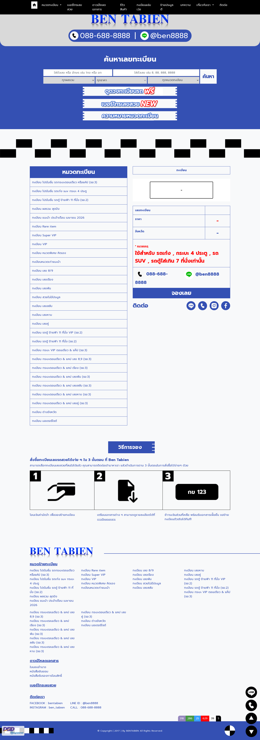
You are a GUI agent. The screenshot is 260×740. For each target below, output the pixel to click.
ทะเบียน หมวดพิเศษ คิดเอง (49, 253)
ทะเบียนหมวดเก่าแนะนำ (46, 262)
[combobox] (121, 80)
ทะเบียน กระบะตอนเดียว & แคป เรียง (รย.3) (59, 368)
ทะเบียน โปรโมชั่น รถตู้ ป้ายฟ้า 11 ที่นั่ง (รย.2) (60, 200)
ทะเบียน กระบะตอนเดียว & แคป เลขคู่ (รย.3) (60, 403)
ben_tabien (57, 707)
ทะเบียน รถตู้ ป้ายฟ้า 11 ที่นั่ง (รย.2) (54, 341)
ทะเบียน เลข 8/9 (42, 271)
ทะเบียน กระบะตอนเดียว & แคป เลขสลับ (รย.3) (61, 385)
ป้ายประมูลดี (166, 7)
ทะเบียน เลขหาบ (42, 315)
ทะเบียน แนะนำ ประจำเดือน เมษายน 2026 (58, 218)
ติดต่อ (223, 5)
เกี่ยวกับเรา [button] (204, 5)
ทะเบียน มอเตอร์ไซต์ (44, 421)
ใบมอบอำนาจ (38, 667)
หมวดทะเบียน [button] (50, 5)
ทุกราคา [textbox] (102, 80)
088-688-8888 (91, 707)
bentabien (55, 703)
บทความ (185, 5)
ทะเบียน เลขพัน (41, 288)
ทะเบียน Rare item (44, 226)
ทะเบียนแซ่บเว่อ (144, 7)
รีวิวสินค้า (123, 7)
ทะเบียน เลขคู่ (40, 324)
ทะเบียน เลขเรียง (42, 279)
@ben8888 (90, 703)
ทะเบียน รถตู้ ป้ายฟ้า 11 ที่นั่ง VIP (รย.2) (57, 332)
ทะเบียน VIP (39, 244)
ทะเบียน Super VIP (44, 235)
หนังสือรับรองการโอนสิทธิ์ (46, 676)
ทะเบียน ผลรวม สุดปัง (45, 209)
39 (212, 718)
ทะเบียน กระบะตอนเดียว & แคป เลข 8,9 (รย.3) (61, 359)
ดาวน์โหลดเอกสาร (99, 7)
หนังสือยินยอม (39, 671)
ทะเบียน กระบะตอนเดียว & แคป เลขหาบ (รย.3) (61, 394)
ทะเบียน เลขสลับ (42, 306)
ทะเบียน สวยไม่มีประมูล (46, 297)
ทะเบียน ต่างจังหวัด (44, 412)
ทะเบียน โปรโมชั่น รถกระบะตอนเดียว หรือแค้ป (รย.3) (64, 182)
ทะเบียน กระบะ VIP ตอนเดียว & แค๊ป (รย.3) (59, 350)
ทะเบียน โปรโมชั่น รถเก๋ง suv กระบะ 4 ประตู (59, 191)
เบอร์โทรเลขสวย (74, 7)
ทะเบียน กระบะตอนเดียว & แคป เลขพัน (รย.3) (61, 377)
